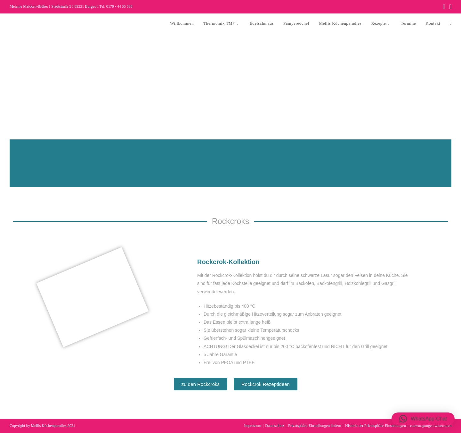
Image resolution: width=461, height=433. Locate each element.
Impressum (252, 425)
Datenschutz (274, 425)
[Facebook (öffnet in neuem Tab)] (444, 7)
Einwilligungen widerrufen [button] (430, 425)
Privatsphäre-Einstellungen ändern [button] (314, 425)
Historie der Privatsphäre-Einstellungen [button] (375, 425)
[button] (423, 418)
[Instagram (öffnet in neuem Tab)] (449, 7)
